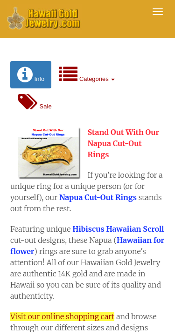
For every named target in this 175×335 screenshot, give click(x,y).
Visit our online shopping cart (62, 316)
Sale (35, 102)
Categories (87, 75)
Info (30, 75)
